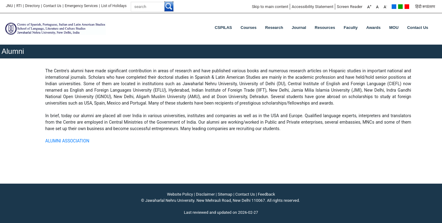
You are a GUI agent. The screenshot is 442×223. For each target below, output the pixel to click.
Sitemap (225, 194)
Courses (249, 27)
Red (407, 6)
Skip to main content (270, 6)
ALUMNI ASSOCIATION (67, 140)
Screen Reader (350, 6)
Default (394, 6)
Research (274, 27)
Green (400, 6)
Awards (373, 27)
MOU (393, 27)
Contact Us (52, 6)
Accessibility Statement (312, 6)
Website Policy (180, 194)
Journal (299, 27)
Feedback (266, 194)
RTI (18, 6)
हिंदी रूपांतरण (425, 6)
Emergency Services (81, 6)
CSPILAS (223, 27)
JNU (9, 6)
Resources (325, 27)
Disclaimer (205, 194)
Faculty (351, 27)
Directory (32, 6)
